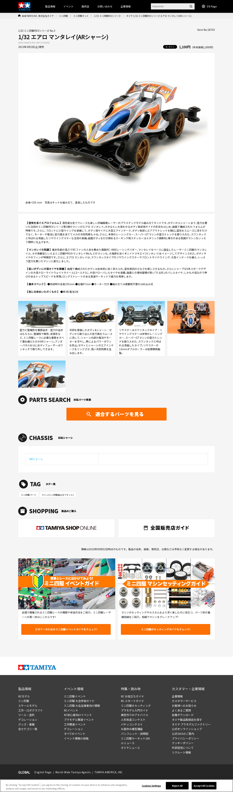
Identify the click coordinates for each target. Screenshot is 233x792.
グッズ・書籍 (26, 724)
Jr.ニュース (128, 743)
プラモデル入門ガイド (134, 710)
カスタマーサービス (184, 701)
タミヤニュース (130, 748)
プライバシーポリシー (185, 738)
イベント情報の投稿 (76, 738)
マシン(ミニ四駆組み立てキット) (58, 494)
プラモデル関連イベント (79, 719)
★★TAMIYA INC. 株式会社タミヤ (38, 15)
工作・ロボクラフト (30, 710)
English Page (43, 772)
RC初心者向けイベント (78, 715)
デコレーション (27, 719)
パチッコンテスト (132, 724)
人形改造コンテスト (133, 719)
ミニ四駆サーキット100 (135, 738)
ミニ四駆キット (81, 15)
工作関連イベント (75, 724)
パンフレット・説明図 (134, 734)
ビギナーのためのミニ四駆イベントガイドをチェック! (66, 629)
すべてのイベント (74, 734)
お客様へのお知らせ (184, 705)
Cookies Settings (151, 786)
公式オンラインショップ (187, 729)
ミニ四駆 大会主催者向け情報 (82, 705)
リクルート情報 (181, 752)
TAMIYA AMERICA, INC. (108, 772)
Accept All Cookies (204, 786)
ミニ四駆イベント (75, 696)
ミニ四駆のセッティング (136, 705)
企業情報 (177, 696)
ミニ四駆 (63, 15)
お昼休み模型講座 (132, 729)
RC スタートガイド (132, 701)
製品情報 (50, 6)
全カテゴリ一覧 (27, 729)
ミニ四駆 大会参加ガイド (79, 701)
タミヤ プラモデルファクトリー (191, 724)
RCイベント (71, 710)
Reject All (177, 786)
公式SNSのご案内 (183, 734)
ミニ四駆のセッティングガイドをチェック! (165, 629)
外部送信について (183, 748)
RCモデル (24, 696)
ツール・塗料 (26, 715)
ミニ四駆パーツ (28, 494)
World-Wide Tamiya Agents (73, 772)
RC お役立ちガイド (132, 696)
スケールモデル (27, 705)
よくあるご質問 (181, 710)
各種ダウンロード (183, 715)
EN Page (209, 6)
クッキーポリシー (183, 743)
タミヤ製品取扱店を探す (187, 719)
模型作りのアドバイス (134, 715)
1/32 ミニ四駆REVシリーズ (107, 15)
